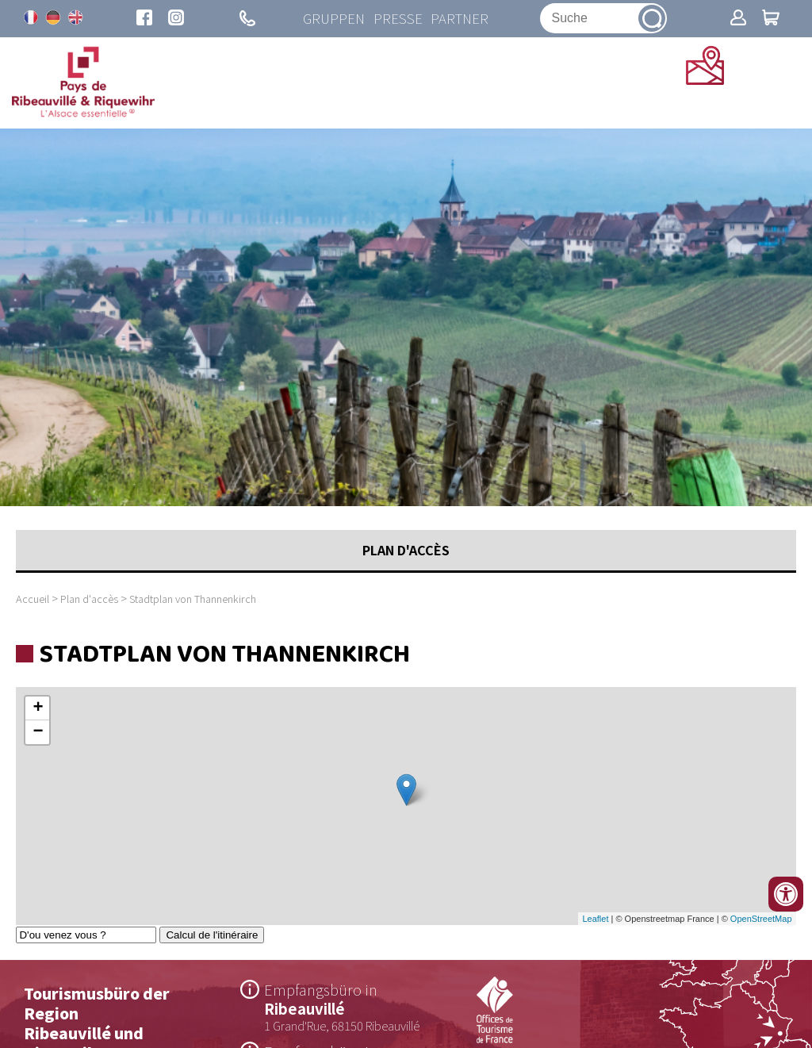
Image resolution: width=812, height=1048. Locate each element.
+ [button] (38, 711)
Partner (458, 19)
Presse (395, 19)
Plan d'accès (89, 600)
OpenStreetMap (761, 921)
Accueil (32, 600)
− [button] (38, 735)
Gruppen (331, 19)
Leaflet (595, 921)
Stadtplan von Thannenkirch (192, 600)
